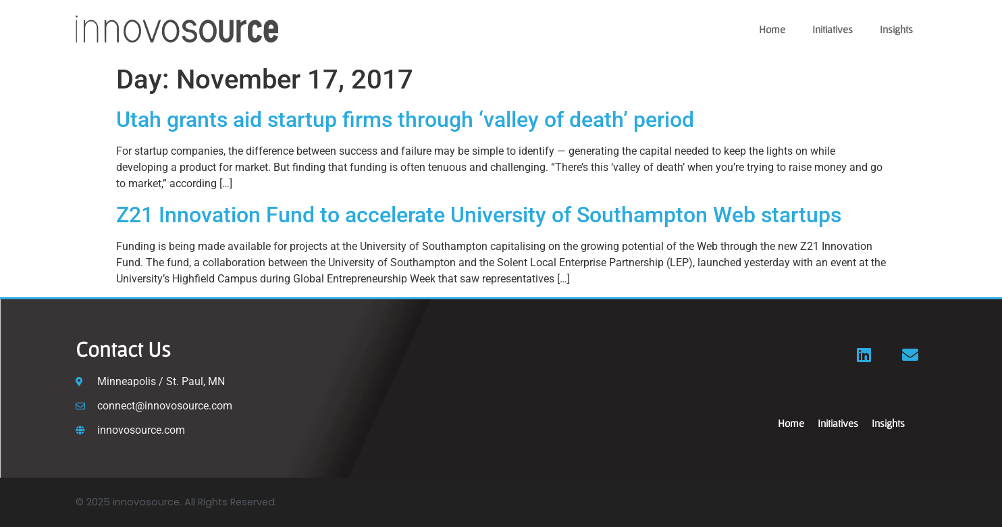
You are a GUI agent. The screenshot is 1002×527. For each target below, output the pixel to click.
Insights (896, 29)
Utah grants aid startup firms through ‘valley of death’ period (408, 119)
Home (772, 29)
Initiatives (832, 29)
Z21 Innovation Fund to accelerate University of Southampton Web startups (478, 215)
